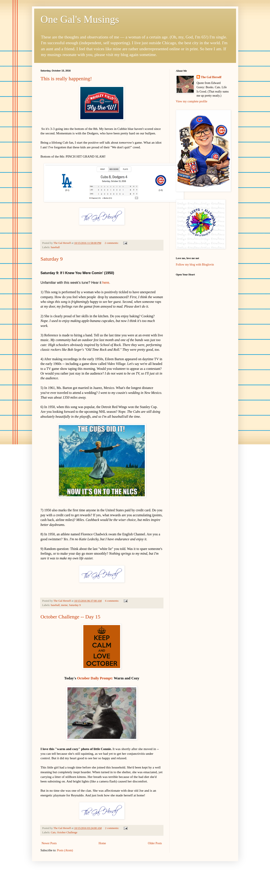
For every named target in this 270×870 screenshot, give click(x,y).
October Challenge (67, 832)
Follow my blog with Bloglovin (195, 264)
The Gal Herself (211, 77)
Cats (53, 832)
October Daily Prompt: (95, 678)
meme (64, 605)
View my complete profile (191, 101)
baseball (55, 247)
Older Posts (155, 843)
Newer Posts (49, 843)
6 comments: (112, 600)
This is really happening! (66, 78)
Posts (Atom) (65, 850)
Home (102, 843)
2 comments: (112, 242)
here (105, 282)
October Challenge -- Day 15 (71, 616)
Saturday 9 (52, 259)
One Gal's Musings (80, 19)
